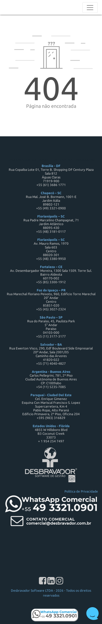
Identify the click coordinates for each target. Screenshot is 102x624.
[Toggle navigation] (90, 7)
